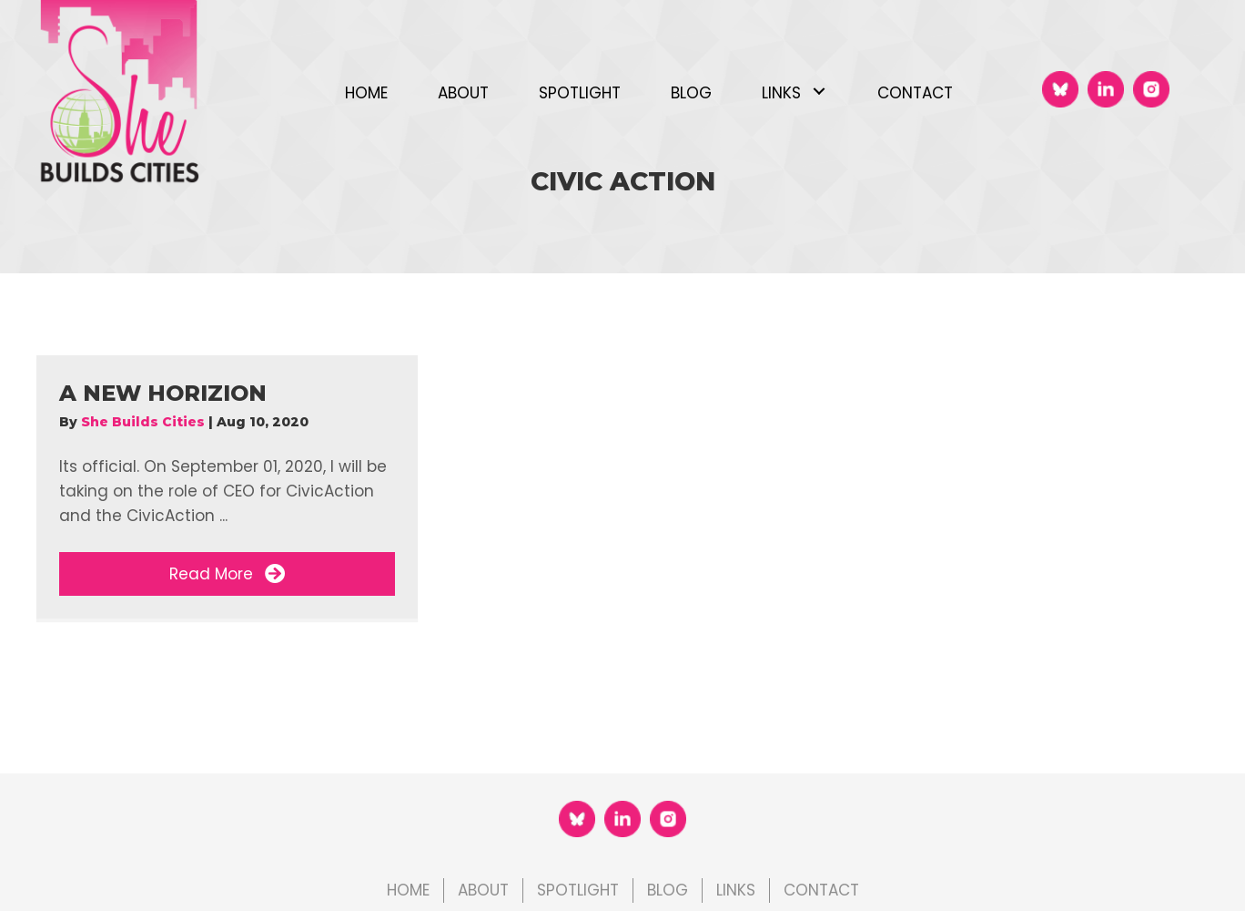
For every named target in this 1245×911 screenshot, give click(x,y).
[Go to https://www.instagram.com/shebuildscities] (1151, 89)
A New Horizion (163, 393)
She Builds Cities (144, 422)
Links (735, 890)
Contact (821, 890)
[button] (818, 91)
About (483, 890)
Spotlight (578, 890)
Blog (667, 890)
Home (408, 890)
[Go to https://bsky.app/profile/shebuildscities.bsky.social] (1060, 89)
